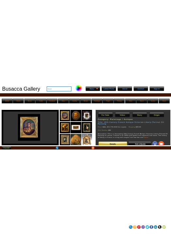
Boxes (30, 101)
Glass (63, 101)
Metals (86, 101)
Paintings (97, 101)
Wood (164, 101)
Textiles (153, 101)
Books (19, 101)
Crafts (41, 101)
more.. (146, 137)
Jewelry (74, 101)
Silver (130, 101)
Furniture (52, 101)
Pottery (119, 101)
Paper (108, 101)
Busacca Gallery (21, 89)
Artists (7, 101)
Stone (142, 101)
